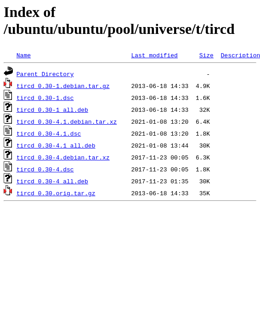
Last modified (154, 55)
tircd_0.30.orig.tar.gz (56, 193)
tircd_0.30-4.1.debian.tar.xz (67, 121)
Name (24, 55)
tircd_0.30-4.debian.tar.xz (63, 157)
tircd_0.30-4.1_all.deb (56, 145)
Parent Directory (45, 74)
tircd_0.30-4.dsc (45, 169)
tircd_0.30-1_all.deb (52, 109)
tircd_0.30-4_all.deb (52, 181)
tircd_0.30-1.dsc (45, 98)
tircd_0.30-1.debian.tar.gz (63, 86)
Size (206, 55)
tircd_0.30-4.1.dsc (49, 133)
